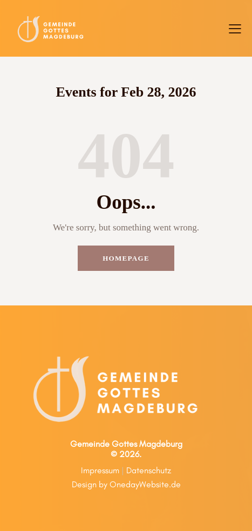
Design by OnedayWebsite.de (126, 484)
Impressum (100, 470)
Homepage (126, 258)
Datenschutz (148, 470)
